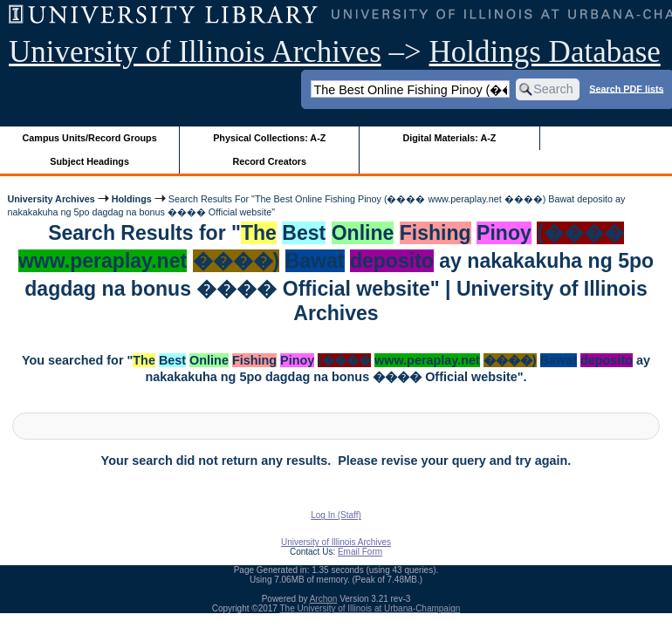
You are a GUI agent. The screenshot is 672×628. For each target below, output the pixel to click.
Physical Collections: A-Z (269, 138)
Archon (324, 599)
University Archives (50, 199)
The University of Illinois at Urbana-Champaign (370, 608)
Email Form (360, 551)
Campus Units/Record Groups (90, 138)
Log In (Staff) (336, 515)
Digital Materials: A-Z (449, 138)
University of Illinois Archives (195, 52)
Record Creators (269, 161)
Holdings (132, 199)
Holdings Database (545, 52)
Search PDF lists (626, 88)
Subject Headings (89, 161)
